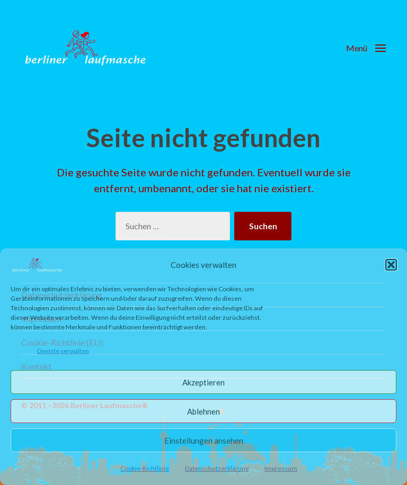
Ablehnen (203, 411)
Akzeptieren (203, 382)
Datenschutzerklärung (217, 468)
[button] (391, 264)
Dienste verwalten (63, 351)
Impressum (280, 468)
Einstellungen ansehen (203, 440)
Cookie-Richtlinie (144, 468)
